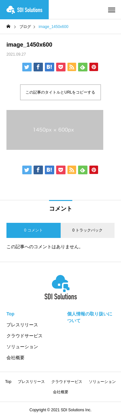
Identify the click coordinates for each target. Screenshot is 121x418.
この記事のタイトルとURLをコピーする (60, 92)
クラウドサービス (24, 335)
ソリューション (22, 346)
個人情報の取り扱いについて (89, 317)
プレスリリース (22, 324)
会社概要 (15, 357)
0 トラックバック (87, 230)
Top (10, 313)
